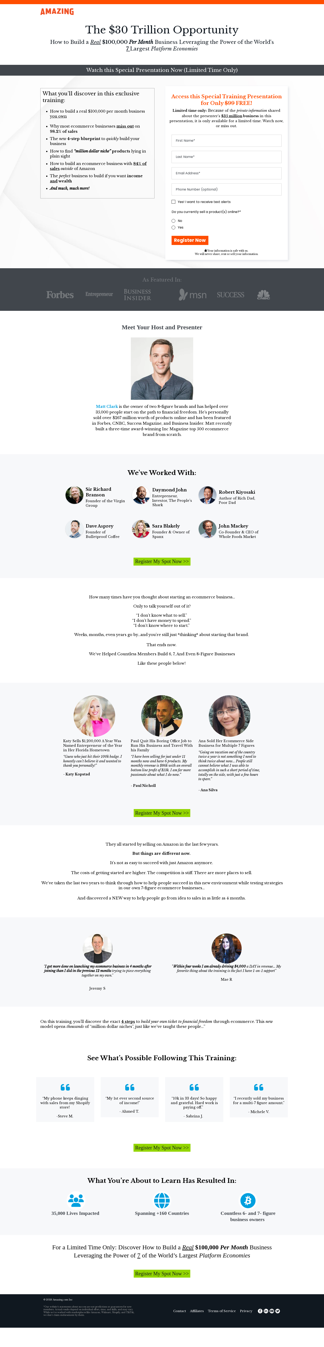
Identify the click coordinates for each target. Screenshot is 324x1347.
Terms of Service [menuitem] (222, 1330)
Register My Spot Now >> (162, 566)
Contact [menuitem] (179, 1330)
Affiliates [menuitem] (197, 1330)
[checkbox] (227, 224)
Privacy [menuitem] (246, 1330)
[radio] (227, 221)
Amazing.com (60, 1319)
